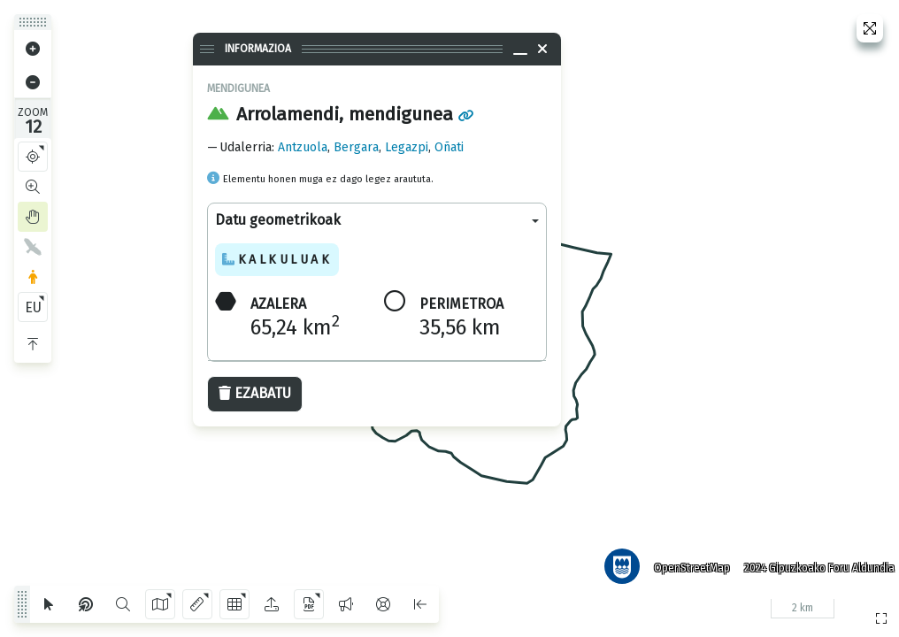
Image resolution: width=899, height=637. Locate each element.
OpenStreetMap (686, 562)
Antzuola (302, 147)
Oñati (449, 147)
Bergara (356, 147)
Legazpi (406, 147)
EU (33, 307)
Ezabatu (255, 393)
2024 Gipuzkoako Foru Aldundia (813, 562)
